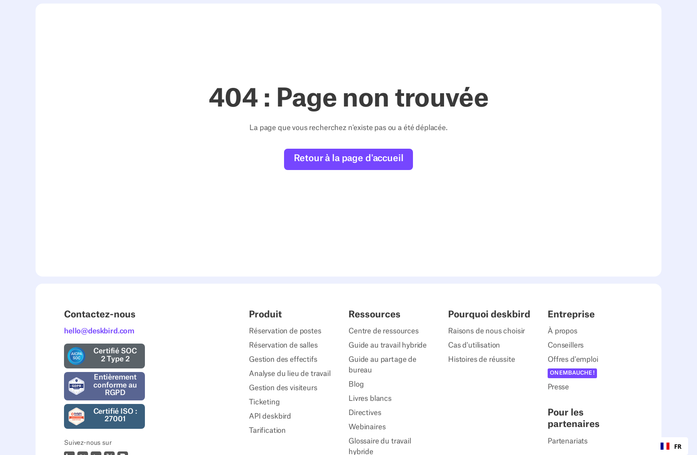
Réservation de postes (285, 331)
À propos (562, 331)
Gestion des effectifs (283, 359)
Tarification (267, 430)
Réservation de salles (283, 345)
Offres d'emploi (573, 359)
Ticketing (264, 402)
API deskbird (270, 416)
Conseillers (566, 345)
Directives (364, 412)
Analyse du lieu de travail (290, 373)
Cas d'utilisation (474, 345)
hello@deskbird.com (99, 331)
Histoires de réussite (481, 359)
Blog (356, 384)
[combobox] (671, 446)
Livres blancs (370, 398)
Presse (558, 387)
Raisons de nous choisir (486, 331)
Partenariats (568, 441)
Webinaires (366, 427)
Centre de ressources (383, 331)
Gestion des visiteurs (283, 388)
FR (671, 446)
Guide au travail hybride (387, 345)
